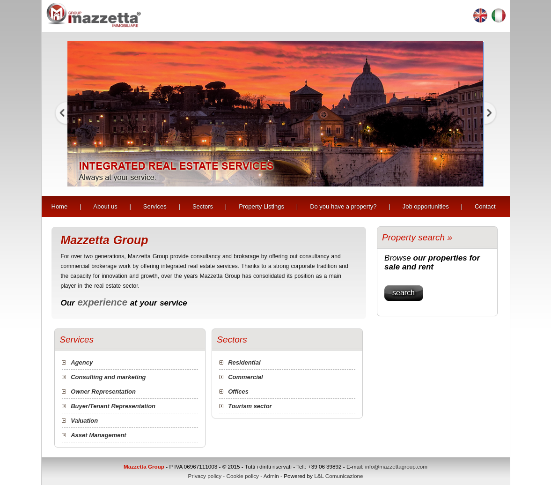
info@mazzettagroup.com (396, 466)
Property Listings (261, 206)
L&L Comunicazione (338, 476)
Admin (271, 476)
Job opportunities (426, 206)
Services (155, 206)
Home (59, 206)
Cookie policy (242, 476)
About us (105, 206)
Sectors (202, 206)
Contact (485, 206)
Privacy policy (204, 476)
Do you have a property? (343, 206)
